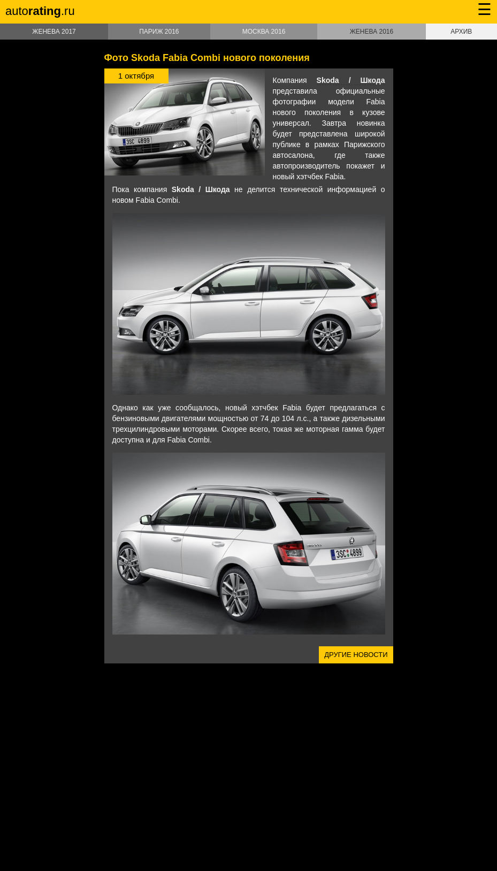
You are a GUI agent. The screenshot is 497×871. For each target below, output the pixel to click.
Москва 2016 (264, 31)
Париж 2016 (159, 31)
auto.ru (40, 11)
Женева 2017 (53, 31)
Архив (461, 31)
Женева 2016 (371, 31)
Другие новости (355, 655)
